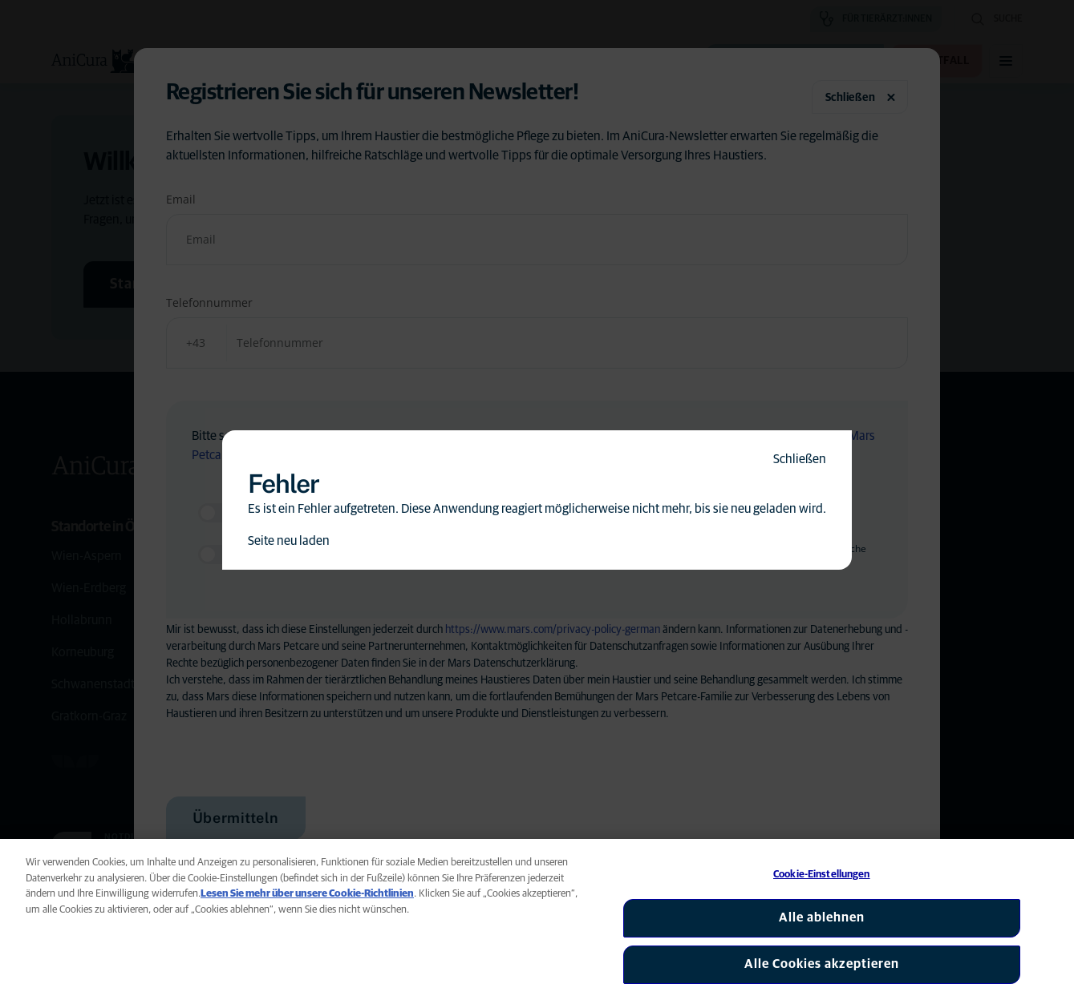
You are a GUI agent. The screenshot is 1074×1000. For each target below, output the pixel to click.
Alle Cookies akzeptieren (821, 964)
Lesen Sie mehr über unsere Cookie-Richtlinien (307, 894)
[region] (537, 919)
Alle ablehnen (822, 917)
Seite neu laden (289, 540)
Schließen (799, 459)
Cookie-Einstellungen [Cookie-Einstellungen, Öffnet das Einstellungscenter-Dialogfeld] (821, 874)
